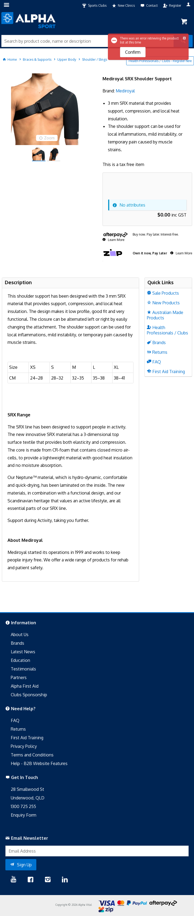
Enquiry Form (23, 815)
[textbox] (87, 41)
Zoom (49, 138)
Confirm (132, 52)
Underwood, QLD (27, 797)
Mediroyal (125, 90)
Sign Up (24, 864)
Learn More (115, 240)
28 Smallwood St (27, 789)
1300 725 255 (23, 806)
